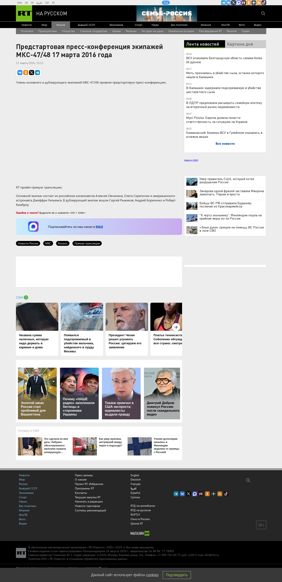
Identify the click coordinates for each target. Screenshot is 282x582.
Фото (242, 24)
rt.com (54, 551)
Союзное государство (93, 31)
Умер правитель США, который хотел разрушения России (226, 180)
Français (135, 484)
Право (246, 31)
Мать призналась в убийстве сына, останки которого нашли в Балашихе (225, 75)
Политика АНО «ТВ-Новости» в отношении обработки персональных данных (77, 559)
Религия (232, 31)
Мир (44, 24)
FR (32, 2)
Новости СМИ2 (191, 160)
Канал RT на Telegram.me (223, 2)
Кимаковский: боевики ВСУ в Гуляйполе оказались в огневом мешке (224, 134)
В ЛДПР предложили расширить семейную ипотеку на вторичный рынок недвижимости (224, 104)
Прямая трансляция (87, 243)
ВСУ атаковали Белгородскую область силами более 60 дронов (224, 60)
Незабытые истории (181, 31)
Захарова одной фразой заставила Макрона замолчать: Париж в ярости (231, 192)
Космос (62, 243)
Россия (61, 24)
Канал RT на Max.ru (238, 2)
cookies (152, 575)
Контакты (81, 493)
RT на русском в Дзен (253, 2)
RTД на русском (141, 510)
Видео (257, 24)
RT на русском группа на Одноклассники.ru (248, 2)
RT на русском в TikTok (263, 2)
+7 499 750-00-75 (169, 555)
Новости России (28, 243)
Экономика (116, 24)
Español (135, 493)
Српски (135, 497)
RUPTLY (135, 514)
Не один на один (152, 31)
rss (258, 2)
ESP (47, 2)
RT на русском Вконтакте (228, 2)
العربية (39, 2)
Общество (68, 31)
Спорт (138, 24)
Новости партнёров (87, 506)
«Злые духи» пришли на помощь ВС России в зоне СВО (231, 229)
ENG (19, 2)
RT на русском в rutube (243, 2)
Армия (116, 31)
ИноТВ (225, 24)
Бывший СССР (86, 24)
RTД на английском (143, 506)
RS (53, 2)
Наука (155, 24)
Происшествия (47, 31)
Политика (27, 31)
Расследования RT (210, 31)
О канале (81, 479)
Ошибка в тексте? (27, 212)
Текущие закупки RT (88, 497)
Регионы (131, 31)
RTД (166, 2)
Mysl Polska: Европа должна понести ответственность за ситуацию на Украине (216, 119)
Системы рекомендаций (90, 510)
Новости (27, 24)
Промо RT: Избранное (89, 484)
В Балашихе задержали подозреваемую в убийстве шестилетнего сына (223, 90)
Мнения (206, 24)
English (135, 475)
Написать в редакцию (89, 501)
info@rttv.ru (211, 555)
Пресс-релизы (84, 475)
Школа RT (137, 523)
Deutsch (136, 479)
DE (26, 2)
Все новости (225, 143)
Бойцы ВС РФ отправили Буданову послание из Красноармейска (225, 204)
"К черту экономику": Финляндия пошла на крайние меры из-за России (230, 217)
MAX (99, 226)
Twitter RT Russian (233, 2)
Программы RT (84, 488)
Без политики (179, 24)
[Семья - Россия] (166, 13)
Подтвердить (177, 575)
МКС (48, 243)
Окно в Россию (140, 519)
